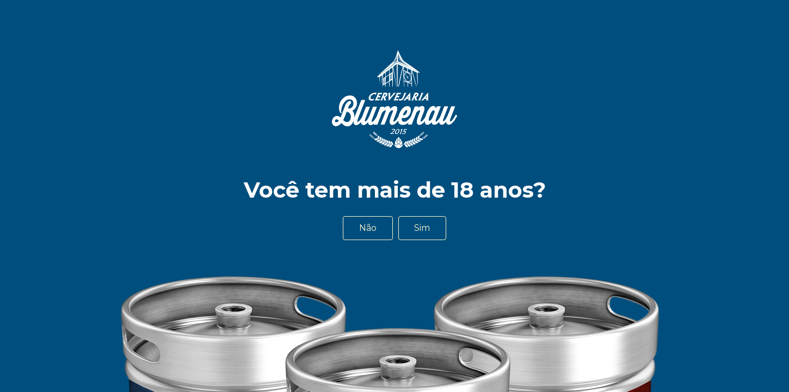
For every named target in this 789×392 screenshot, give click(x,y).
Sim (422, 228)
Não (368, 228)
